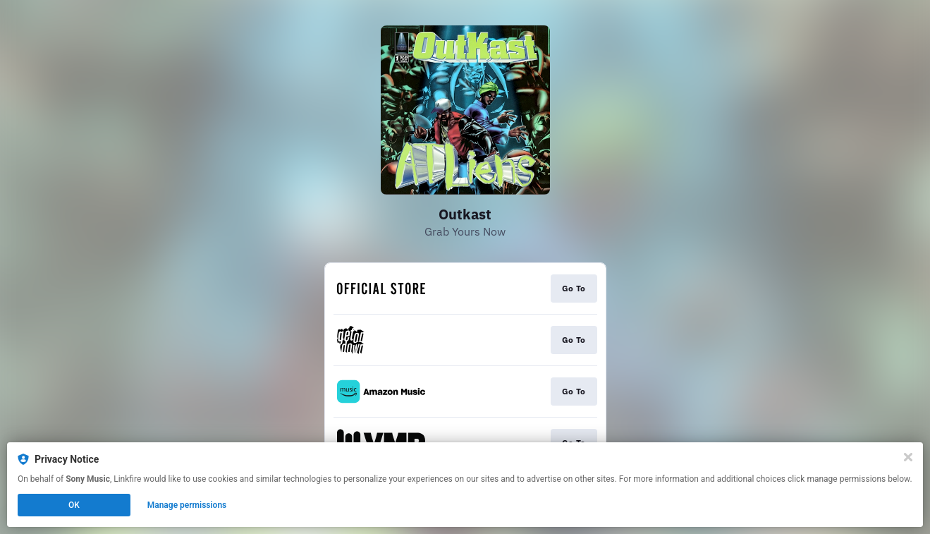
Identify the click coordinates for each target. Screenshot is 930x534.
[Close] (908, 457)
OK (74, 505)
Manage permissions (187, 505)
